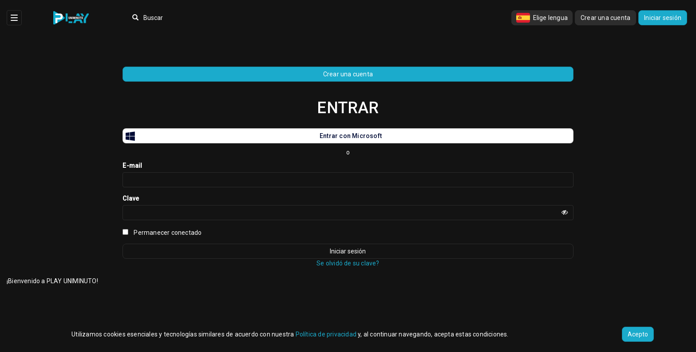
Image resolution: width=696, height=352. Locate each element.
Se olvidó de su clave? (347, 263)
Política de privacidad (326, 334)
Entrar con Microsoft (252, 136)
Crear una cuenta (605, 17)
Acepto (638, 334)
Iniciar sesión (662, 17)
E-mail (132, 165)
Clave (131, 198)
